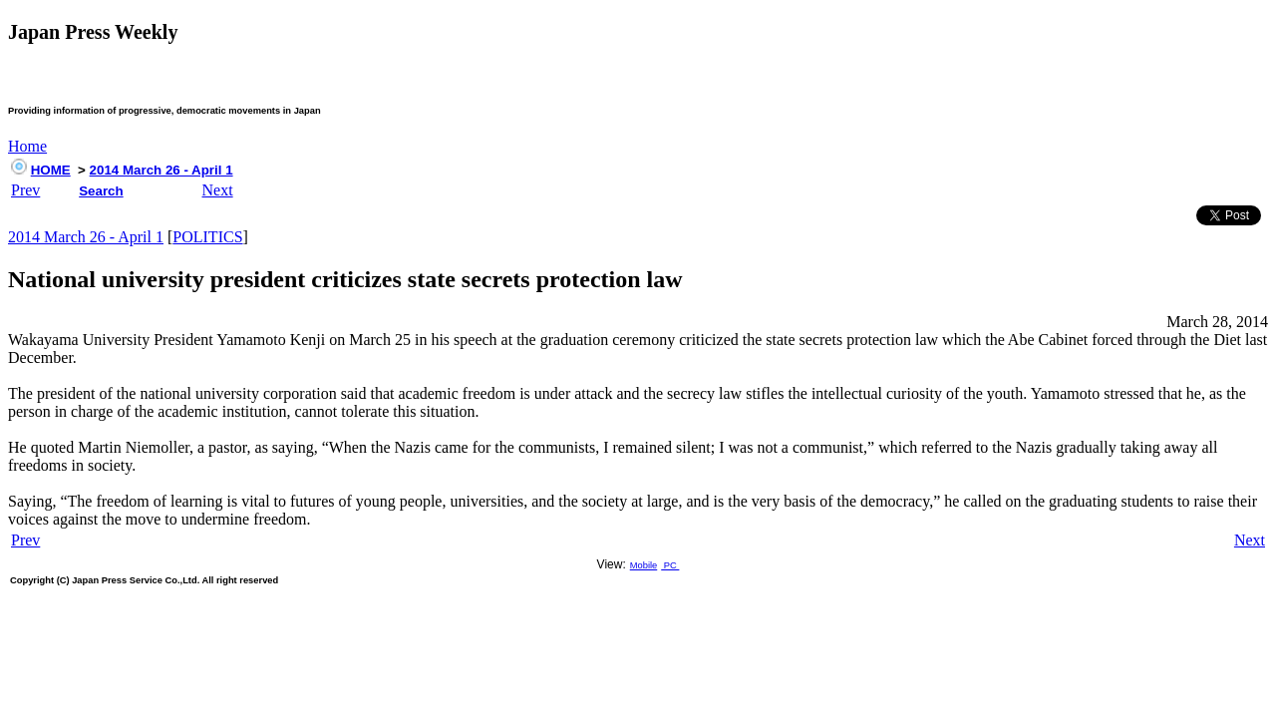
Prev (25, 189)
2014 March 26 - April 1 (161, 170)
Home (27, 146)
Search (101, 190)
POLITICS (207, 236)
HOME (51, 170)
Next (217, 189)
